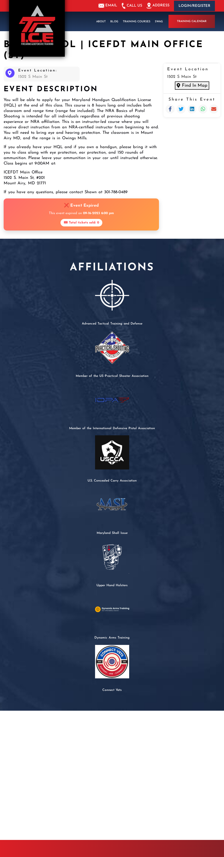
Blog (114, 21)
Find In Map (192, 85)
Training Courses (136, 21)
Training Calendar (191, 21)
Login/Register (194, 6)
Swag (159, 21)
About (101, 21)
